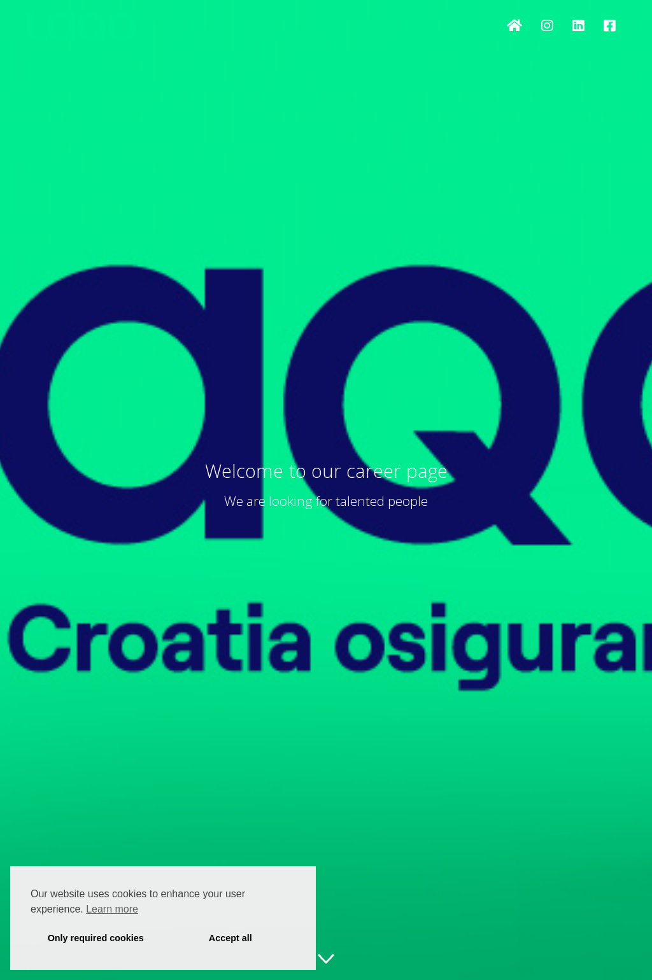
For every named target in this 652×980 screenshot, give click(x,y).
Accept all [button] (230, 938)
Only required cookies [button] (96, 938)
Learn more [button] (112, 909)
